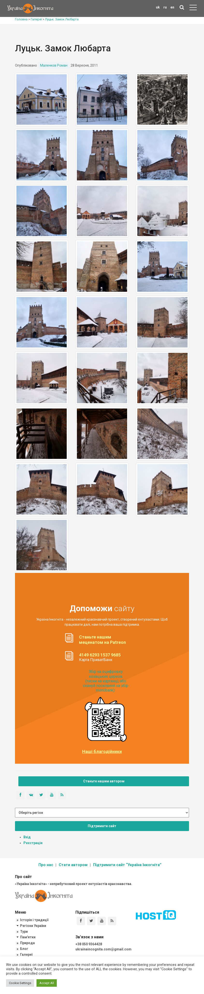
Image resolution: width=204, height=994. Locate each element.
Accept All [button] (46, 983)
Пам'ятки (28, 937)
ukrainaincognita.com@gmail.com (103, 949)
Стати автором (73, 865)
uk (158, 7)
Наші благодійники (102, 751)
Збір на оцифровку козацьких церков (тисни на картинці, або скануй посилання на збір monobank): (105, 681)
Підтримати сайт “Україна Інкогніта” (127, 865)
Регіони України (33, 926)
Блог (24, 949)
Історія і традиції (34, 920)
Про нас (45, 865)
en (172, 7)
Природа (27, 943)
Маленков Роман (53, 65)
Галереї (26, 954)
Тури (24, 931)
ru (165, 7)
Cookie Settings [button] (20, 983)
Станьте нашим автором (103, 781)
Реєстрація (33, 843)
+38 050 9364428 (88, 944)
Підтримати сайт (102, 826)
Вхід (27, 837)
